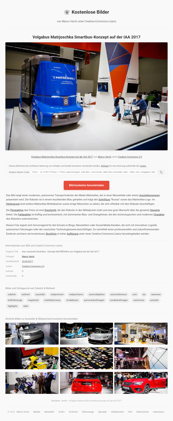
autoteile (154, 300)
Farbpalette (24, 215)
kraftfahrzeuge (15, 300)
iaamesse (156, 295)
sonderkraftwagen (119, 300)
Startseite (55, 401)
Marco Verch (104, 157)
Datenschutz (142, 412)
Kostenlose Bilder (86, 12)
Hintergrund (12, 204)
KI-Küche (73, 412)
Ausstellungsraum (149, 195)
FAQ (130, 412)
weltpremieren (76, 295)
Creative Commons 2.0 (130, 157)
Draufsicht (50, 210)
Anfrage (105, 166)
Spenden (102, 412)
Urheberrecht (117, 412)
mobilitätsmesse (52, 300)
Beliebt (36, 412)
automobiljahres (97, 295)
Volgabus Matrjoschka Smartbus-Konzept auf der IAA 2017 (62, 157)
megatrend (33, 300)
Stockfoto (51, 234)
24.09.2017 (27, 262)
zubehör (12, 295)
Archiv (64, 401)
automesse (138, 300)
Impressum (158, 412)
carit (134, 295)
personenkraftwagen (94, 300)
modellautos (72, 300)
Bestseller (49, 412)
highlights (13, 306)
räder (25, 306)
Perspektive (16, 210)
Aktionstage (88, 412)
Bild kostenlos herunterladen (86, 185)
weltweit (26, 295)
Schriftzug (104, 200)
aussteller (40, 295)
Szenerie (155, 210)
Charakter (159, 215)
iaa (144, 295)
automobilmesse (118, 295)
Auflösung (72, 234)
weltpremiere (57, 295)
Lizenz (143, 166)
